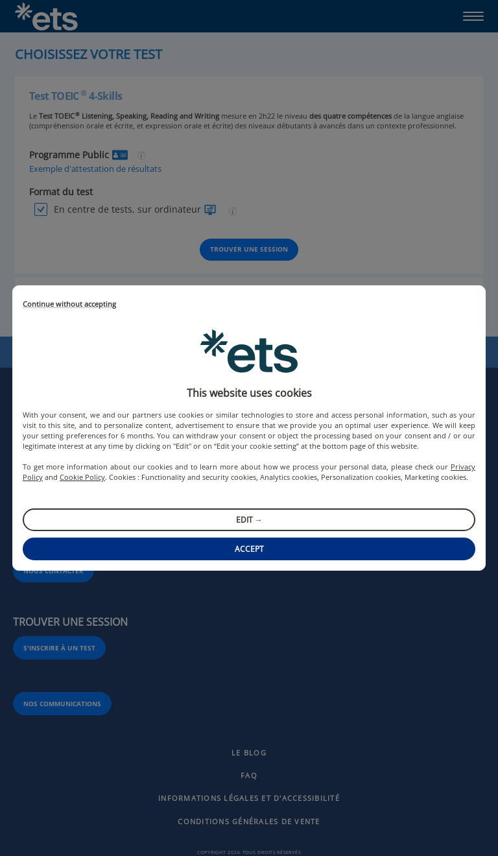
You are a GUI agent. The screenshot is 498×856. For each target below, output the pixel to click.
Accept (249, 548)
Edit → (249, 519)
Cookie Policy (82, 477)
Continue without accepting (69, 304)
